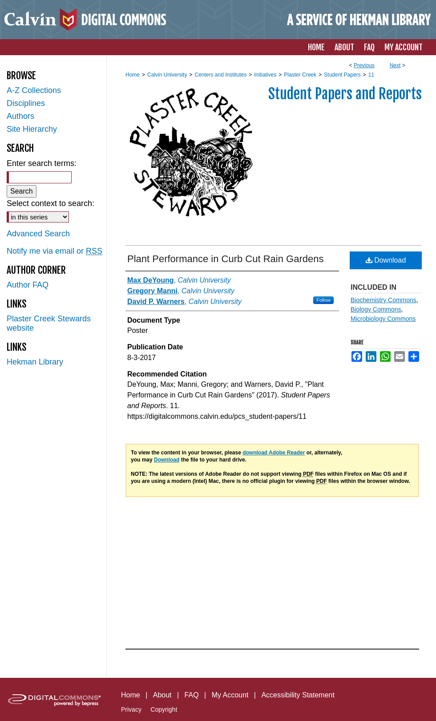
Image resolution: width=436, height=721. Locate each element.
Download (386, 260)
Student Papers (342, 75)
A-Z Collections (34, 90)
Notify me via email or (54, 251)
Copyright (163, 709)
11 (371, 75)
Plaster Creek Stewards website (49, 323)
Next (395, 65)
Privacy (131, 709)
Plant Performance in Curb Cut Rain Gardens (225, 258)
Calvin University (167, 75)
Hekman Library (35, 361)
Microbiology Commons (383, 318)
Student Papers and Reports (345, 94)
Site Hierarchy (32, 129)
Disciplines (26, 103)
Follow (323, 300)
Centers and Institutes (220, 75)
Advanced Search (38, 233)
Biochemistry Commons (383, 300)
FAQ (192, 695)
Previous (364, 65)
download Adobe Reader (273, 453)
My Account (230, 695)
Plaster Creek (300, 75)
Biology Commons (376, 309)
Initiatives (265, 75)
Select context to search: (50, 203)
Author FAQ (27, 284)
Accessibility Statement (298, 695)
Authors (20, 116)
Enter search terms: (42, 163)
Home (132, 75)
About (162, 695)
